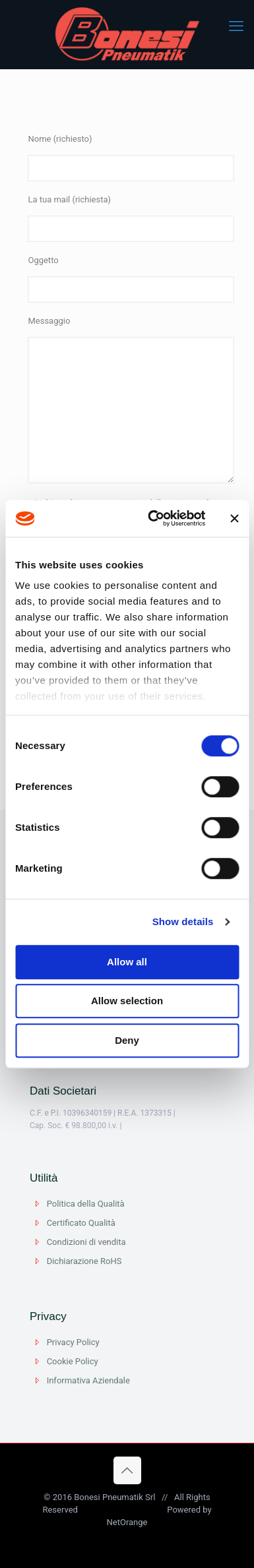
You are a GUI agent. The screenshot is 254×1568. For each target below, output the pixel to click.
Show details (183, 921)
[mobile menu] (236, 26)
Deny (127, 1040)
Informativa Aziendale (88, 1380)
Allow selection (127, 1000)
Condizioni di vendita (86, 1242)
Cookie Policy (72, 1361)
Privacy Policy (73, 1342)
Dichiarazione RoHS (84, 1261)
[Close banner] (234, 518)
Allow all (127, 961)
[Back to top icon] (127, 1470)
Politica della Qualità (86, 1204)
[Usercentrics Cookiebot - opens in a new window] (153, 518)
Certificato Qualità (81, 1223)
